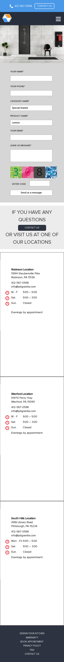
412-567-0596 (23, 6)
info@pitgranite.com (23, 286)
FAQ (32, 650)
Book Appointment (32, 642)
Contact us (44, 6)
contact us (32, 228)
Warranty (32, 637)
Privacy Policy (32, 646)
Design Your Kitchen (32, 633)
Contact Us (32, 654)
